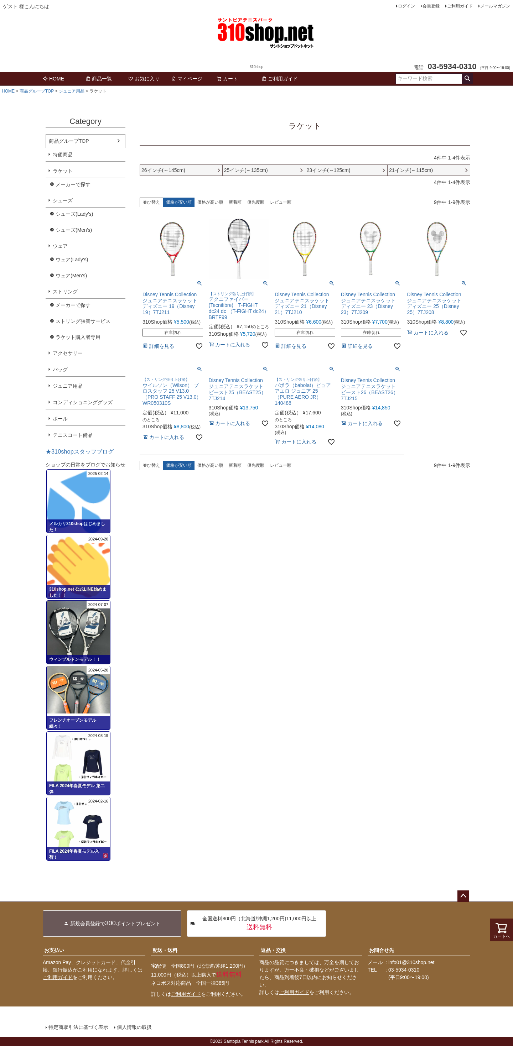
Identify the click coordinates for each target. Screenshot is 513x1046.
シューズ (63, 200)
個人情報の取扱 (134, 1027)
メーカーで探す (73, 184)
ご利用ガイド (460, 6)
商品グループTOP (37, 91)
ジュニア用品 (71, 91)
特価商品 (63, 154)
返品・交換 (273, 950)
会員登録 (431, 6)
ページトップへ (463, 896)
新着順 (235, 202)
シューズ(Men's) (74, 230)
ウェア (60, 246)
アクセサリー (68, 353)
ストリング (65, 291)
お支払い (54, 950)
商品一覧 (99, 79)
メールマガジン (495, 6)
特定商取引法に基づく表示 (78, 1027)
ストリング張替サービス (83, 321)
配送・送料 (164, 950)
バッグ (60, 369)
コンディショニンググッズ (83, 402)
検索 (467, 79)
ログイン (406, 6)
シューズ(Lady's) (74, 214)
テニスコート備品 (73, 435)
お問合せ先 (381, 950)
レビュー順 (280, 202)
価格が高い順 (210, 202)
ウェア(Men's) (71, 275)
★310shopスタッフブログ (80, 451)
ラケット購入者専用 (78, 337)
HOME (53, 79)
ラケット (63, 171)
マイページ (186, 79)
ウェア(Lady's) (72, 259)
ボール (60, 419)
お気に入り (144, 79)
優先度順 (255, 202)
